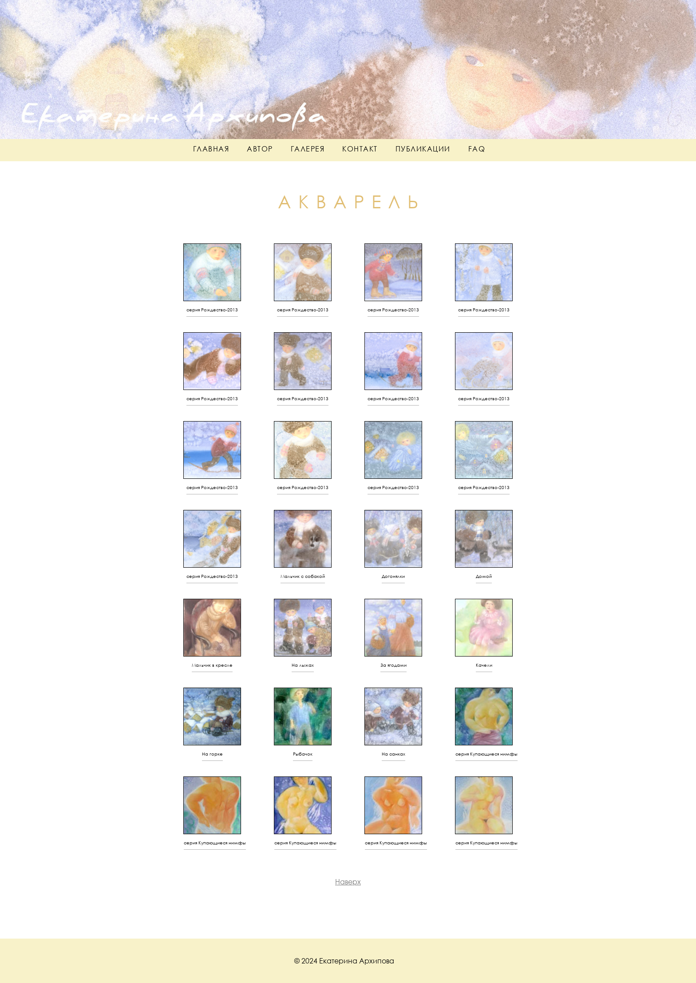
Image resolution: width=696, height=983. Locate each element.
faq (477, 148)
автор (260, 148)
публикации (423, 148)
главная (211, 148)
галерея (308, 148)
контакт (360, 148)
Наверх (348, 881)
